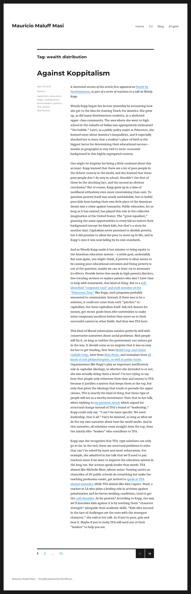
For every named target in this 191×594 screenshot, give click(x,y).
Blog (161, 26)
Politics (41, 91)
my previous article (107, 402)
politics (57, 103)
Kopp (40, 99)
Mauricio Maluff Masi (38, 26)
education (55, 96)
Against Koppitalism (73, 73)
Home (139, 26)
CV (151, 26)
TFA (39, 106)
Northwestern (44, 103)
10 (62, 553)
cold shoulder (85, 498)
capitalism (43, 96)
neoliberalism (51, 99)
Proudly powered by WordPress (55, 579)
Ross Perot (111, 354)
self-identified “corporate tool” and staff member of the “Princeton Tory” (108, 287)
